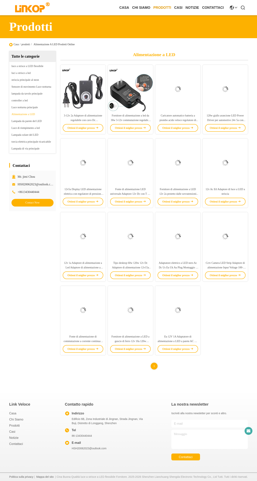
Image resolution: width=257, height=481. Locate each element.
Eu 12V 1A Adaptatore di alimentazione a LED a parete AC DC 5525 (178, 341)
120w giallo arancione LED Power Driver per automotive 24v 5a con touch (225, 120)
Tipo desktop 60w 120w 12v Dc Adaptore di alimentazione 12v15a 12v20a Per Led (130, 267)
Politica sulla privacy (21, 476)
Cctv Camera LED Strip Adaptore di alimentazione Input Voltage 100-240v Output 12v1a (225, 267)
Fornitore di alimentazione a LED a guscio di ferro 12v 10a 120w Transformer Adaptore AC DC (130, 341)
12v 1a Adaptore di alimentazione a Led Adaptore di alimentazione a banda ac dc (83, 267)
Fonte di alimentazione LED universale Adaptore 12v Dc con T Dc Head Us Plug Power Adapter (130, 194)
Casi (178, 8)
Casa (124, 8)
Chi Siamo (141, 8)
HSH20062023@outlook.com (36, 184)
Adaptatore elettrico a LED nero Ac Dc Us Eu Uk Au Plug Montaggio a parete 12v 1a (178, 267)
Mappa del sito (45, 476)
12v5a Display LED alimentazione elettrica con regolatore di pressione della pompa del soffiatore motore (83, 194)
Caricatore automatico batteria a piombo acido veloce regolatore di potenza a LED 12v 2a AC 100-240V (178, 120)
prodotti (162, 8)
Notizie (192, 8)
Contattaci (213, 8)
